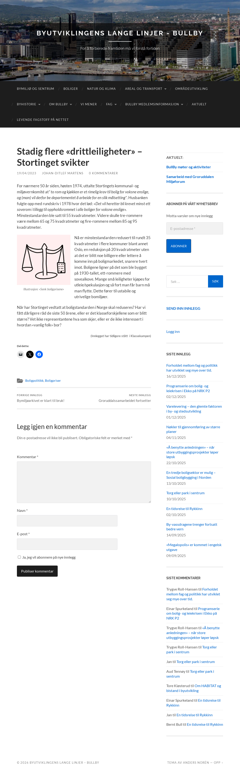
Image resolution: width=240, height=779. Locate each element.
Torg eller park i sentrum (185, 493)
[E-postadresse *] (194, 228)
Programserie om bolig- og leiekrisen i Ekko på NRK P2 (188, 388)
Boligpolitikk (34, 380)
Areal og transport (143, 89)
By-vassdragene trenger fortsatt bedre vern (191, 526)
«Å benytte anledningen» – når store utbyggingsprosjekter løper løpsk (192, 452)
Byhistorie (26, 104)
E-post (23, 534)
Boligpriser (53, 380)
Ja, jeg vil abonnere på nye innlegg (47, 557)
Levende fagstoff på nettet (43, 120)
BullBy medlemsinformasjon (152, 104)
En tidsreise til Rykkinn (184, 508)
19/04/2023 (26, 173)
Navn (22, 510)
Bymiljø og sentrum (35, 89)
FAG (109, 104)
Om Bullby (58, 104)
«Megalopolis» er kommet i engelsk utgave (193, 547)
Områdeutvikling (191, 89)
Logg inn (173, 331)
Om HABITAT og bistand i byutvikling (193, 688)
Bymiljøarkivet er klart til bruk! (40, 398)
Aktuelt (199, 104)
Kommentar (27, 456)
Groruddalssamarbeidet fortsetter (125, 398)
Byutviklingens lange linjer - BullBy (120, 33)
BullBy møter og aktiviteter (188, 167)
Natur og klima (101, 89)
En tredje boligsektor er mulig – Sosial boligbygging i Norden (191, 474)
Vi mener (89, 104)
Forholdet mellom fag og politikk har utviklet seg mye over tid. (192, 367)
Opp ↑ (218, 762)
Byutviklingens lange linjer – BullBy (64, 762)
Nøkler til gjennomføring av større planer (193, 429)
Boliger (70, 89)
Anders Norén (196, 762)
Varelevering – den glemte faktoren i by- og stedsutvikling (194, 408)
